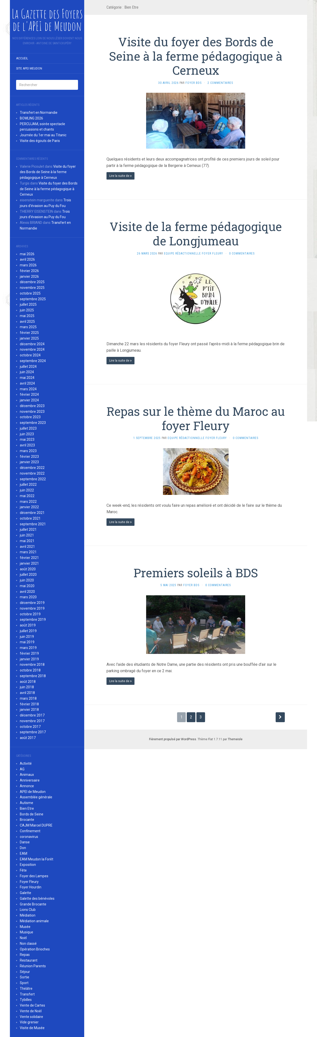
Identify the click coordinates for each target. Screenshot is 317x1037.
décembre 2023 (32, 406)
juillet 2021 (28, 529)
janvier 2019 (29, 659)
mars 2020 (28, 597)
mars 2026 (28, 265)
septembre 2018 (33, 676)
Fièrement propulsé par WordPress (172, 739)
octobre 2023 (30, 417)
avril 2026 (27, 259)
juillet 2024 (28, 367)
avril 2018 (27, 693)
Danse (25, 842)
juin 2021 (27, 535)
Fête (23, 870)
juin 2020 (27, 580)
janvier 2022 (29, 507)
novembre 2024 (32, 349)
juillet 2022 (28, 484)
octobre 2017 (30, 727)
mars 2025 (28, 327)
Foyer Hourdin (30, 887)
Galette (25, 893)
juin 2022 (27, 490)
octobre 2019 (30, 614)
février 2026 (29, 271)
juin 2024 (27, 372)
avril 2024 (27, 383)
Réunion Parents (33, 966)
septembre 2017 (33, 732)
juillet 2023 (28, 428)
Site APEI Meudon (29, 68)
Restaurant (28, 960)
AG (22, 769)
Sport (24, 983)
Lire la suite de (120, 176)
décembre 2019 (32, 603)
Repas (25, 955)
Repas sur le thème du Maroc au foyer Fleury (195, 418)
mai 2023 (27, 439)
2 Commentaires (220, 83)
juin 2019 (27, 637)
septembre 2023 (33, 423)
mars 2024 (28, 389)
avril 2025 (27, 321)
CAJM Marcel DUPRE (36, 825)
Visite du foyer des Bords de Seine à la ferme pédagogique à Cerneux (48, 172)
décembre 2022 (32, 468)
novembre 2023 (32, 412)
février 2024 (29, 394)
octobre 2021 (30, 518)
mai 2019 (27, 642)
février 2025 (29, 333)
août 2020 (28, 569)
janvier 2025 (29, 338)
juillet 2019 (28, 631)
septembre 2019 (33, 620)
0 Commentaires (242, 253)
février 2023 (29, 457)
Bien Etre (27, 808)
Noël (23, 938)
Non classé (28, 943)
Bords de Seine (31, 814)
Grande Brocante (33, 904)
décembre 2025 (32, 282)
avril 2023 (27, 445)
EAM (23, 853)
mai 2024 (27, 378)
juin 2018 (27, 687)
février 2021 (29, 558)
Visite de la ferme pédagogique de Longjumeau (195, 234)
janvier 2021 (29, 563)
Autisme (26, 803)
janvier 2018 (29, 710)
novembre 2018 (32, 665)
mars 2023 (28, 451)
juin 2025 (27, 310)
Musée (25, 927)
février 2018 (29, 704)
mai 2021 (27, 541)
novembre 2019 (32, 608)
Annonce (27, 786)
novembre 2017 (32, 721)
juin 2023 (27, 434)
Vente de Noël (31, 1011)
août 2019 (28, 625)
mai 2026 (27, 254)
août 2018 (28, 682)
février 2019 (29, 653)
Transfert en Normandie (38, 113)
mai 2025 (27, 316)
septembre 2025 (33, 299)
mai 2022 (27, 496)
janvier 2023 (29, 462)
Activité (26, 763)
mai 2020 (27, 586)
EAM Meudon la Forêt (36, 859)
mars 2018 (28, 698)
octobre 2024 (30, 355)
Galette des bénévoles (37, 898)
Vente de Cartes (32, 1005)
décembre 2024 (32, 344)
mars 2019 (28, 648)
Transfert (27, 994)
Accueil (22, 58)
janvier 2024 (29, 400)
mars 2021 (28, 552)
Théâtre (26, 989)
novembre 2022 (32, 473)
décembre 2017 (32, 715)
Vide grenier (29, 1022)
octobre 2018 (30, 670)
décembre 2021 (32, 513)
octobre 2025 (30, 293)
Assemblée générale (36, 797)
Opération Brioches (35, 949)
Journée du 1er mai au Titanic (43, 135)
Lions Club (28, 910)
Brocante (27, 820)
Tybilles (26, 1000)
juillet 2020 (28, 574)
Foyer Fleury (29, 882)
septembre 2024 (33, 361)
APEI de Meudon (33, 792)
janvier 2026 (29, 276)
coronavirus (29, 837)
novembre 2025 (32, 288)
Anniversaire (30, 780)
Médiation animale (34, 921)
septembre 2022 (33, 479)
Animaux (27, 775)
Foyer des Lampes (34, 876)
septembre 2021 (33, 524)
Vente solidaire (31, 1017)
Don (23, 848)
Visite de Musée (32, 1028)
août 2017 (28, 738)
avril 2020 (27, 592)
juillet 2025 (28, 304)
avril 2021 (27, 547)
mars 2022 (28, 502)
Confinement (30, 831)
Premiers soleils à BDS (195, 572)
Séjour (25, 972)
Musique (26, 932)
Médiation (27, 915)
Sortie (24, 977)
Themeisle (235, 739)
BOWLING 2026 (31, 118)
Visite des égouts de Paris (40, 141)
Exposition (28, 865)
